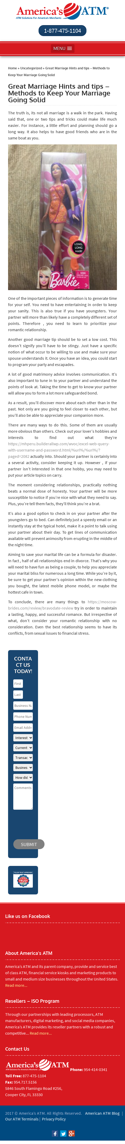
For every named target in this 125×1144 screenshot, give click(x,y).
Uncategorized (31, 68)
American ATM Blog (102, 1113)
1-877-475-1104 (62, 30)
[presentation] (44, 822)
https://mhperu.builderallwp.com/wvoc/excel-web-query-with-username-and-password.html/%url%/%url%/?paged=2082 (58, 450)
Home (12, 68)
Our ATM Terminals (22, 1119)
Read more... (16, 985)
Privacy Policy (54, 1119)
